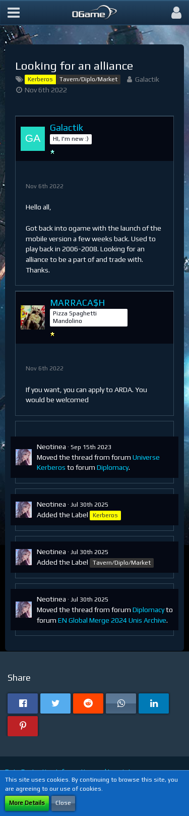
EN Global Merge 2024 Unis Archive (112, 620)
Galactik (147, 79)
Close (63, 802)
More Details (27, 802)
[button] (13, 13)
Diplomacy (113, 467)
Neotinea (51, 447)
